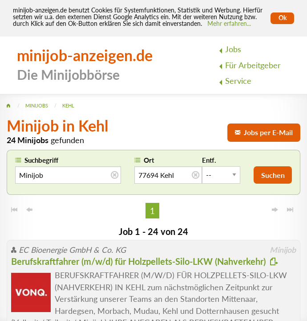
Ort (149, 160)
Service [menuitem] (238, 81)
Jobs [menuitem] (233, 49)
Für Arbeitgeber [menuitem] (253, 65)
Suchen (273, 175)
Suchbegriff (41, 160)
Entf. (209, 160)
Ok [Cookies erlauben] (283, 17)
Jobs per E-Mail (264, 132)
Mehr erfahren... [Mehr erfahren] (229, 23)
